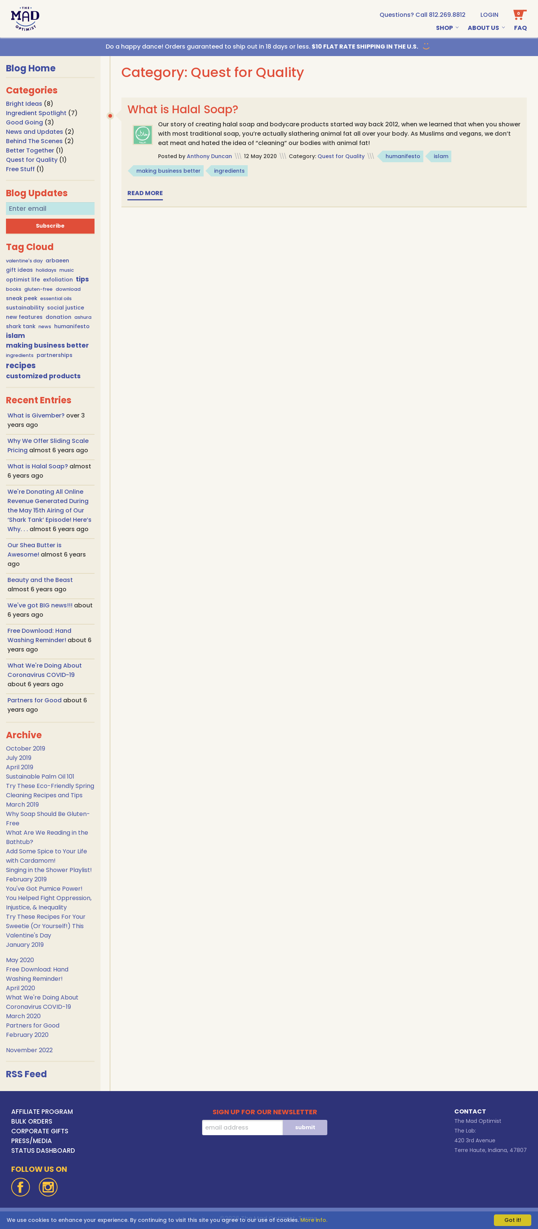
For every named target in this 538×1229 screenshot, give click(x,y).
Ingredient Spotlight (36, 113)
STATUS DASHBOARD (43, 1150)
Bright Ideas (24, 103)
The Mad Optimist (477, 1121)
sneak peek (21, 298)
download (68, 289)
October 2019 (25, 748)
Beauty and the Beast (40, 580)
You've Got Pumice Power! (44, 888)
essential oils (56, 298)
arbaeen (57, 260)
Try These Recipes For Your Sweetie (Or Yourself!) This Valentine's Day (46, 926)
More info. (313, 1220)
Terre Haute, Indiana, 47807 (490, 1150)
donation (58, 317)
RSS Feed (26, 1074)
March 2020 (23, 1016)
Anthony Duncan (209, 156)
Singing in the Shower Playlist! (49, 870)
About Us (483, 28)
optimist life (23, 279)
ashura (83, 317)
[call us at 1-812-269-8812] (423, 14)
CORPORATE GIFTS (39, 1131)
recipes (21, 365)
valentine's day (24, 261)
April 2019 (19, 767)
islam (15, 335)
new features (24, 317)
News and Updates (34, 131)
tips (82, 279)
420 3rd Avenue (474, 1140)
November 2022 (29, 1050)
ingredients (20, 355)
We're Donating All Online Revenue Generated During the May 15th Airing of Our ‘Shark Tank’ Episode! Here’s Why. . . (49, 510)
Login (489, 14)
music (66, 270)
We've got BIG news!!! (40, 605)
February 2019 (26, 879)
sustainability (25, 307)
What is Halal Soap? (38, 466)
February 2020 (27, 1035)
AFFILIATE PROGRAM (42, 1111)
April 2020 (20, 988)
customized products (43, 376)
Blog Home (31, 68)
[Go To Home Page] (25, 19)
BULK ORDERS (31, 1121)
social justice (65, 307)
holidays (46, 270)
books (13, 289)
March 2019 (22, 804)
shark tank (20, 326)
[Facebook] (20, 1187)
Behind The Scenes (34, 141)
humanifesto (72, 326)
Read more (145, 193)
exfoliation (58, 279)
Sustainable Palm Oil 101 (40, 776)
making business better (47, 345)
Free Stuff (20, 169)
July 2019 (18, 758)
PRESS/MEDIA (31, 1140)
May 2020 (20, 960)
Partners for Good (35, 700)
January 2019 (25, 944)
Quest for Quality (32, 159)
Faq (520, 28)
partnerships (54, 355)
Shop (444, 28)
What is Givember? (36, 415)
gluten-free (38, 289)
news (44, 326)
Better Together (30, 150)
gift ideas (19, 270)
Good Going (24, 122)
